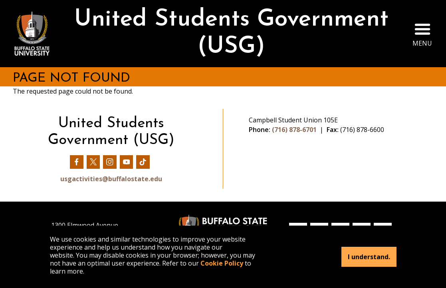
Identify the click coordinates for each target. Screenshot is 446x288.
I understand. (369, 256)
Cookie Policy (221, 263)
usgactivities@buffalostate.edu (111, 178)
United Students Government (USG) (231, 33)
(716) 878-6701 (294, 129)
